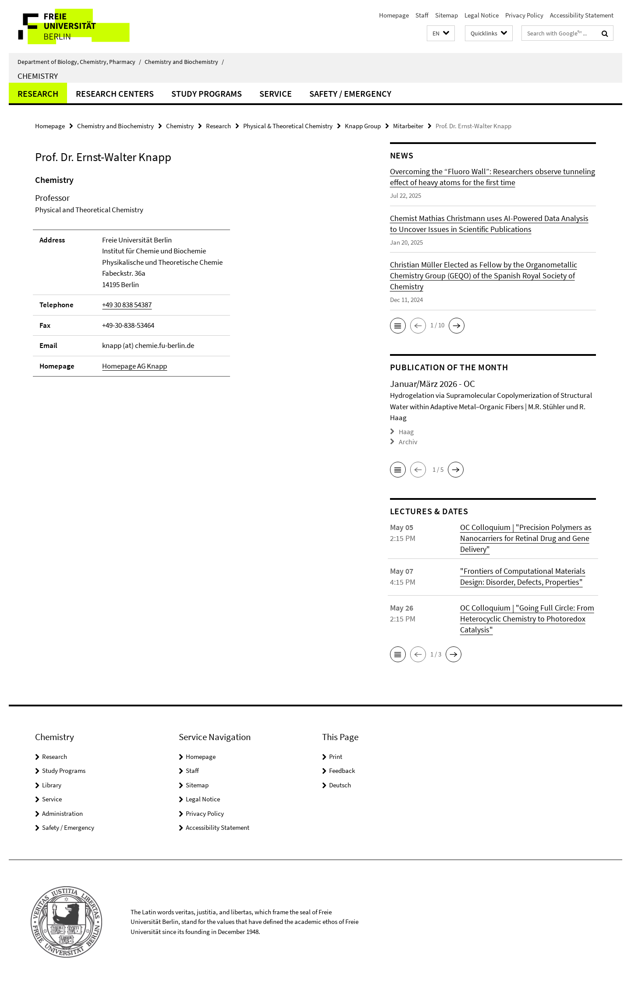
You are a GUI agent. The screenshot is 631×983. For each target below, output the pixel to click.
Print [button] (335, 755)
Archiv (407, 441)
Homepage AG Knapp (134, 366)
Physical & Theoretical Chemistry (288, 126)
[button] (441, 33)
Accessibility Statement (581, 15)
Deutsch (340, 784)
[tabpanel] (196, 279)
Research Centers (115, 93)
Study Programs (206, 93)
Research (38, 93)
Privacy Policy (524, 15)
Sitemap (446, 15)
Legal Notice (481, 15)
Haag (406, 431)
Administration (62, 812)
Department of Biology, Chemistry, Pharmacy (79, 62)
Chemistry (38, 75)
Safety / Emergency (350, 93)
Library (51, 784)
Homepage (394, 15)
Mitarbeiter (408, 126)
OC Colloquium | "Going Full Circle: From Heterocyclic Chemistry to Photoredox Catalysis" (527, 618)
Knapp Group (363, 126)
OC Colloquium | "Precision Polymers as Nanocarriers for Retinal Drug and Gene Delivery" (526, 537)
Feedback (342, 769)
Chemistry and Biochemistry (184, 62)
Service (275, 93)
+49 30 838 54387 (127, 304)
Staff (422, 15)
